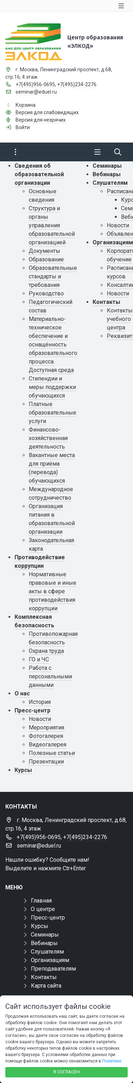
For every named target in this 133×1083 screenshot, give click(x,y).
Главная (41, 900)
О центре (43, 909)
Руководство (46, 293)
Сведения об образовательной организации (39, 174)
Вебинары (107, 174)
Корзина (25, 105)
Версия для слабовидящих (47, 112)
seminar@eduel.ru (36, 92)
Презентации (46, 761)
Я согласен (66, 1071)
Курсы (23, 770)
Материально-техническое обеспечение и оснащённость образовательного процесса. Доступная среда (53, 344)
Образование (46, 259)
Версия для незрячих (41, 120)
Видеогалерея (47, 744)
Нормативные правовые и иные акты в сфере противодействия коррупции (52, 591)
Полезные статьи (52, 753)
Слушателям (110, 182)
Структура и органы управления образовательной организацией (52, 225)
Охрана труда (46, 651)
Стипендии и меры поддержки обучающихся (52, 387)
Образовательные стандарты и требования (53, 276)
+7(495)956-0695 (35, 84)
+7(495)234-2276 (76, 84)
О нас (22, 693)
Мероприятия (46, 727)
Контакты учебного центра (120, 319)
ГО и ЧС (39, 659)
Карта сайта (46, 985)
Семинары (107, 165)
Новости (40, 719)
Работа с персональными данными (50, 676)
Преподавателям (53, 968)
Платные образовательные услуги (52, 412)
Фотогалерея (46, 736)
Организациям (113, 242)
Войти (23, 127)
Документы (44, 251)
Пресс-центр (32, 710)
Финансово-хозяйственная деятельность (48, 438)
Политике (111, 1061)
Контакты (106, 302)
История (40, 702)
